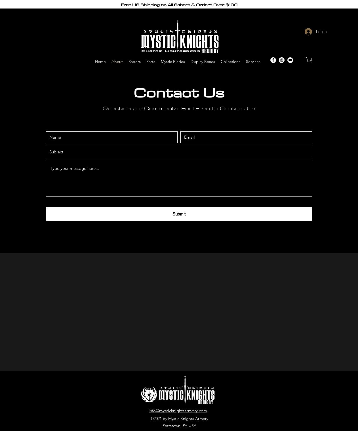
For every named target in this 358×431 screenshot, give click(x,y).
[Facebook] (273, 60)
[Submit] (179, 214)
